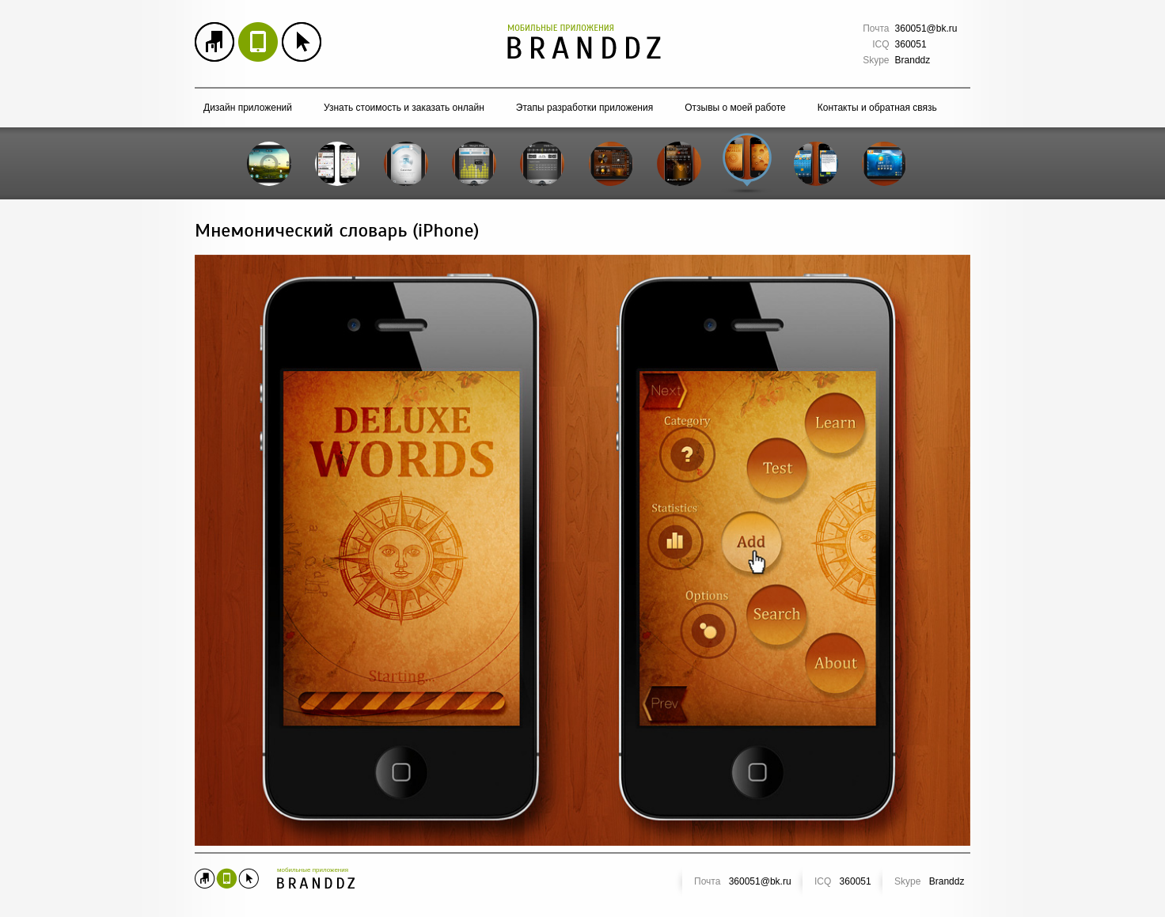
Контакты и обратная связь (877, 107)
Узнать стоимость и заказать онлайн (404, 107)
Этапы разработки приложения (584, 107)
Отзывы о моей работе (735, 107)
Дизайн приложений (247, 107)
